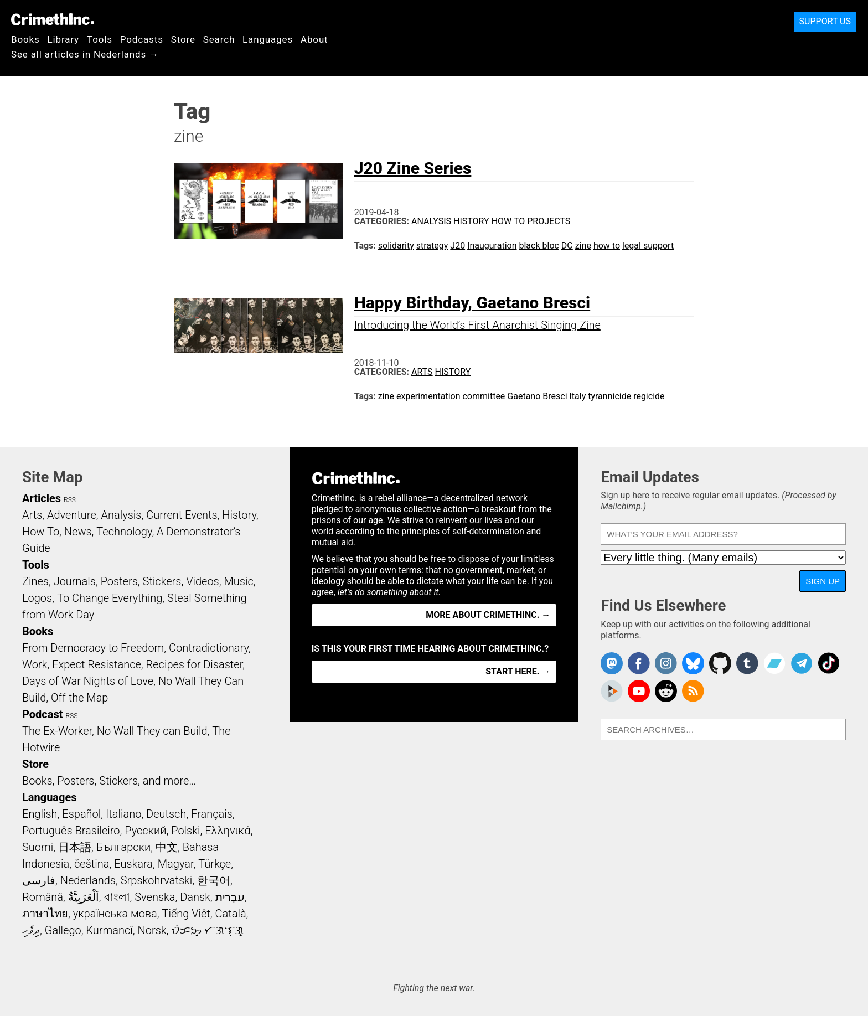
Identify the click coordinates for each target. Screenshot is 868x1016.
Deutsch (166, 814)
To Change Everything (109, 598)
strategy (432, 245)
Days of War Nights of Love (87, 681)
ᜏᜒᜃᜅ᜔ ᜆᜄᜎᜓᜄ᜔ (207, 930)
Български (123, 847)
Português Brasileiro (71, 830)
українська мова (115, 913)
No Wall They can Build (152, 730)
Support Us (825, 21)
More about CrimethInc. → (488, 615)
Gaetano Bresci (537, 396)
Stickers (162, 581)
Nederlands (88, 880)
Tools (99, 39)
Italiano (123, 814)
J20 (457, 245)
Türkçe (214, 863)
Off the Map (79, 697)
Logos (37, 598)
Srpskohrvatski (157, 880)
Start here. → (517, 671)
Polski (185, 830)
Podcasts (141, 39)
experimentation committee (450, 396)
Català (230, 913)
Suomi (37, 847)
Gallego (63, 930)
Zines (35, 581)
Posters (119, 581)
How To (508, 221)
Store (183, 39)
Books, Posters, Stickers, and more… (109, 780)
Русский (145, 830)
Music (238, 581)
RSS (70, 500)
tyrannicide (609, 396)
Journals (75, 581)
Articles (41, 498)
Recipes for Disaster (194, 664)
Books (25, 39)
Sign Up (822, 581)
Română (42, 897)
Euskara (133, 863)
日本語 (74, 847)
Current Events (181, 515)
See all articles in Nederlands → (85, 54)
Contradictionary (209, 647)
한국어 (213, 880)
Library (63, 39)
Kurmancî (109, 930)
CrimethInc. (52, 19)
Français (211, 814)
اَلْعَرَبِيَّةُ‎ (83, 897)
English (40, 814)
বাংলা (117, 897)
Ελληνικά (227, 830)
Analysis (431, 221)
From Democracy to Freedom (93, 647)
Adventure (71, 515)
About (314, 39)
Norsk (152, 930)
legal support (648, 245)
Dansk (195, 897)
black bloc (539, 245)
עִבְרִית (230, 897)
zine (583, 245)
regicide (648, 396)
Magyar (176, 863)
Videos (202, 581)
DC (567, 245)
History (471, 221)
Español (81, 814)
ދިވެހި (31, 930)
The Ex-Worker (57, 730)
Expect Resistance (96, 664)
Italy (577, 396)
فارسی (38, 880)
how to (606, 245)
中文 (167, 847)
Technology (124, 531)
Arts (422, 372)
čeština (91, 863)
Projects (548, 221)
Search (219, 39)
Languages (267, 39)
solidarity (396, 245)
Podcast (42, 714)
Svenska (155, 897)
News (78, 531)
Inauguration (491, 245)
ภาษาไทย (45, 913)
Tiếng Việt (186, 913)
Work (34, 664)
